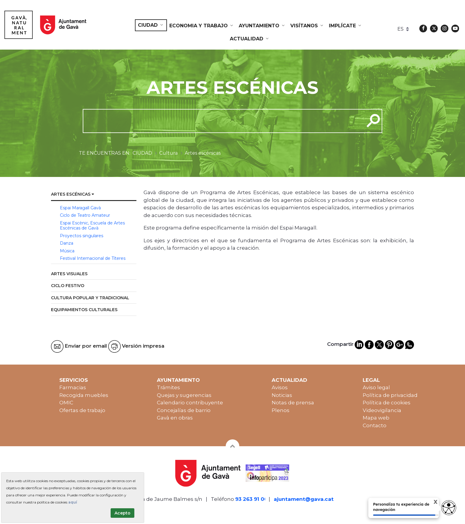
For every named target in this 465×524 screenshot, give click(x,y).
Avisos (280, 387)
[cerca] (221, 121)
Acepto (122, 513)
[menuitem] (151, 25)
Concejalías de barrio (184, 410)
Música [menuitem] (67, 251)
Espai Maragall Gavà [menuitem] (80, 207)
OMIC (66, 403)
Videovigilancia (382, 410)
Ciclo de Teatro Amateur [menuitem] (85, 215)
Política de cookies (386, 403)
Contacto (374, 425)
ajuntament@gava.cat (304, 499)
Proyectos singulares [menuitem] (81, 235)
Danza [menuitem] (66, 243)
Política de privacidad (390, 395)
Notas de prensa (293, 403)
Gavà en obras (175, 418)
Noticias (282, 395)
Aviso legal (376, 387)
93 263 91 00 (251, 499)
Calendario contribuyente (190, 403)
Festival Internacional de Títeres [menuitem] (92, 258)
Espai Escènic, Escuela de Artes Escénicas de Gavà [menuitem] (92, 225)
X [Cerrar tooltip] (430, 502)
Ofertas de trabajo (82, 410)
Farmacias (72, 387)
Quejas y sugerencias (184, 395)
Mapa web (376, 418)
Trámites (168, 387)
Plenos (280, 410)
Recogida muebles (83, 395)
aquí (72, 502)
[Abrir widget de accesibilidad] (448, 507)
